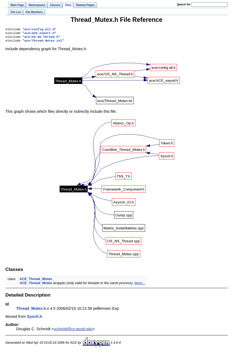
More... (139, 285)
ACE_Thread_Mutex (35, 281)
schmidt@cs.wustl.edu (73, 331)
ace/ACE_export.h (39, 34)
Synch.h (34, 318)
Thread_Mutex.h (31, 310)
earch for (183, 4)
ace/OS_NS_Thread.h (41, 38)
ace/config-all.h (39, 30)
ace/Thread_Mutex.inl (43, 42)
